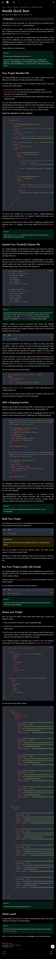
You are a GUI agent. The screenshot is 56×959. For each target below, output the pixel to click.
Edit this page (6, 943)
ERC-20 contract (30, 107)
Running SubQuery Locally (22, 579)
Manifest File (16, 235)
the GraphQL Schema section (42, 353)
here (24, 42)
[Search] (33, 2)
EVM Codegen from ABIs (20, 363)
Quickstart (14, 29)
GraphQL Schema (18, 387)
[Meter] (41, 952)
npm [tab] (9, 335)
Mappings (43, 509)
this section (24, 316)
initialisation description (22, 34)
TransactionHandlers (10, 92)
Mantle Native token (14, 25)
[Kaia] (15, 952)
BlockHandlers (8, 89)
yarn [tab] (4, 335)
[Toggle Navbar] (53, 2)
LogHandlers (8, 96)
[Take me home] (8, 2)
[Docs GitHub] (13, 2)
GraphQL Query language (43, 643)
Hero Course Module (24, 318)
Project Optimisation (11, 931)
